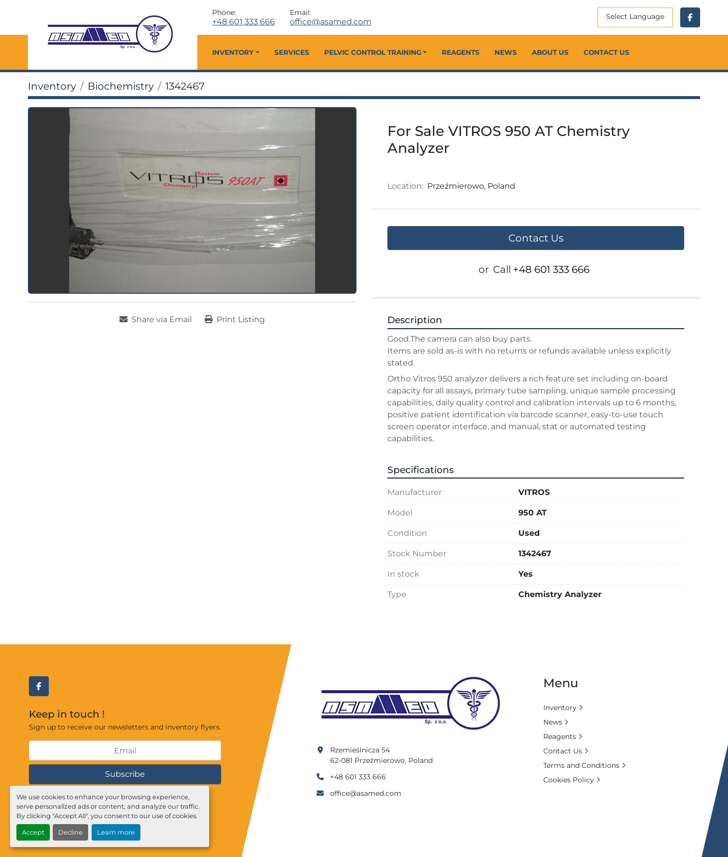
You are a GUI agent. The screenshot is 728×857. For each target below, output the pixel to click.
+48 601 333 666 (243, 22)
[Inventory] (52, 86)
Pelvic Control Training (372, 52)
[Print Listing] (234, 319)
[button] (235, 52)
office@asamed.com (330, 22)
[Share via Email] (155, 319)
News (505, 52)
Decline (70, 832)
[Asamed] (413, 704)
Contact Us (606, 52)
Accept (33, 832)
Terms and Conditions (581, 765)
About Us (550, 52)
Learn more (116, 832)
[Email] (125, 750)
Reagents (461, 52)
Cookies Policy (568, 779)
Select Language (635, 16)
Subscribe (125, 774)
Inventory (232, 52)
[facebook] (690, 17)
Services (291, 52)
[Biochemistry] (121, 86)
